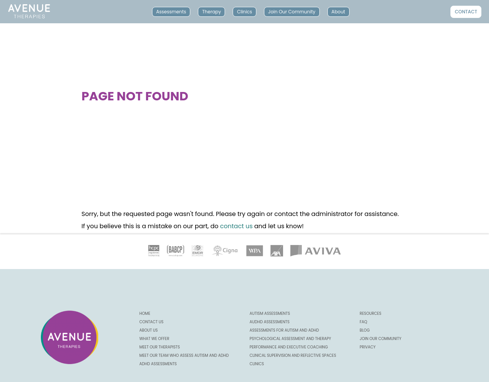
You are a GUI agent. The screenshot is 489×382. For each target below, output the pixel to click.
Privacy (368, 347)
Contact (466, 11)
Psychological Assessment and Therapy (290, 339)
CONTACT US (151, 322)
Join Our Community (292, 11)
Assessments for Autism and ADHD (284, 330)
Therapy (211, 11)
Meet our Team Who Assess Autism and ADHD (184, 355)
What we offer (154, 339)
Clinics (244, 11)
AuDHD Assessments (269, 322)
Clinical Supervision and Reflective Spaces (292, 355)
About (338, 11)
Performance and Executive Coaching (288, 347)
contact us (236, 226)
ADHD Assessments (158, 364)
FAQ (364, 322)
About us (148, 330)
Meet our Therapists (159, 347)
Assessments (171, 11)
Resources (371, 313)
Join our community (381, 339)
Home (145, 313)
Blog (365, 330)
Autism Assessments (269, 313)
